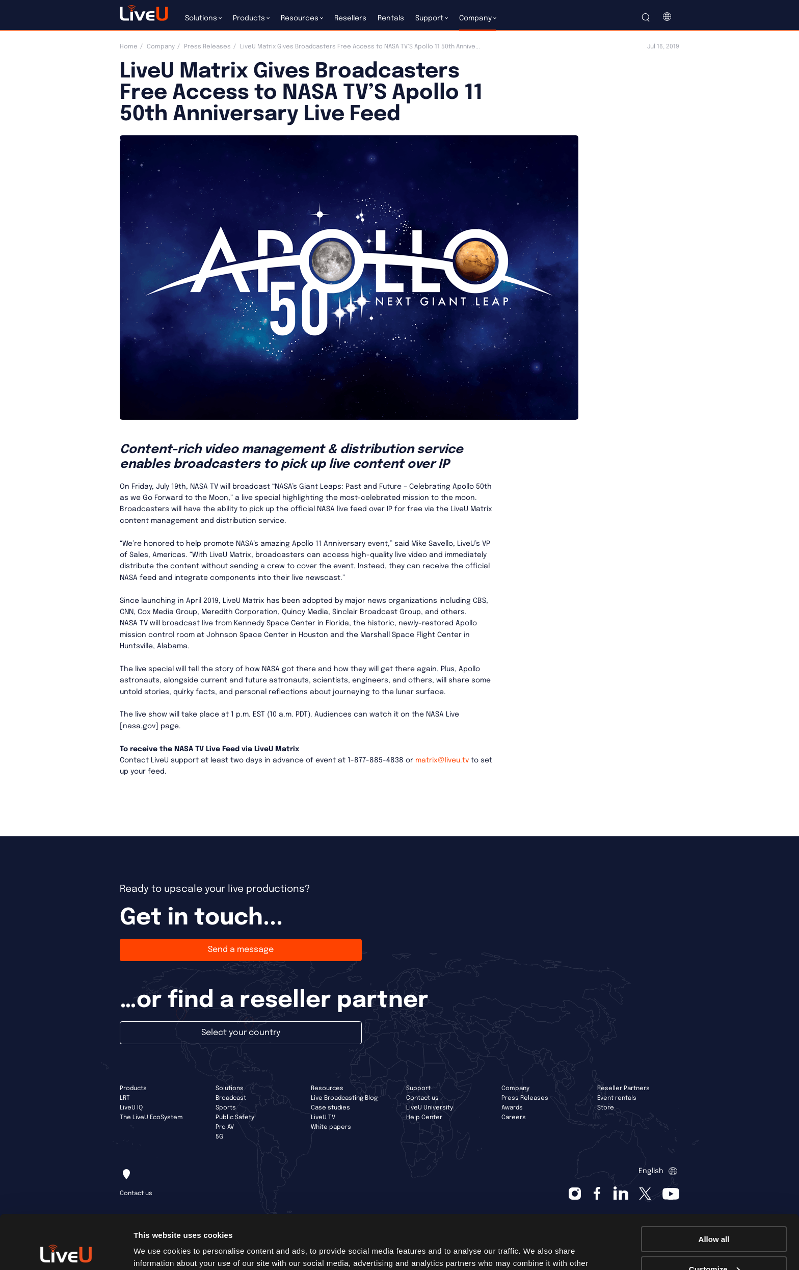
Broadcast (231, 1098)
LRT (125, 1098)
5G (219, 1137)
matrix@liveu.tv (442, 760)
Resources (327, 1089)
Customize (714, 1215)
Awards (512, 1108)
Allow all (714, 1185)
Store (605, 1108)
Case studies (330, 1108)
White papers (331, 1127)
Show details (157, 1249)
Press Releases (207, 47)
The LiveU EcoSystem (151, 1118)
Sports (226, 1108)
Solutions (230, 1089)
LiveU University (429, 1108)
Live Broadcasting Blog (344, 1098)
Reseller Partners (623, 1089)
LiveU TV (323, 1118)
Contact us (422, 1098)
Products (133, 1089)
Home (129, 47)
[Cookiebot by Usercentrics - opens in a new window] (66, 1250)
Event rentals (616, 1098)
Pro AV (225, 1127)
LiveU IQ (131, 1108)
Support (418, 1089)
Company (161, 47)
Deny (714, 1244)
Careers (513, 1118)
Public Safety (235, 1118)
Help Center (424, 1118)
